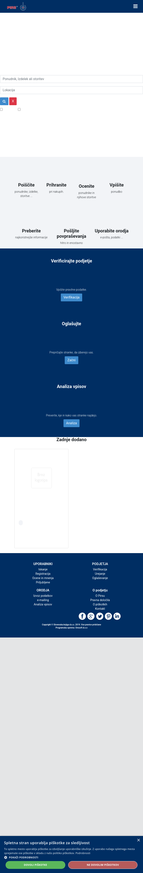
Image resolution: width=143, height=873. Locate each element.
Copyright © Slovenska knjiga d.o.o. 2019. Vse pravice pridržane (71, 625)
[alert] (71, 854)
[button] (71, 857)
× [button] (138, 840)
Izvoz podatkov (42, 595)
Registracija (43, 573)
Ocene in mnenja (43, 578)
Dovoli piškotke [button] (35, 865)
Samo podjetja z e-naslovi (40, 109)
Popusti (9, 109)
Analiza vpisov (43, 604)
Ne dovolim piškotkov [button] (103, 865)
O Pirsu (100, 595)
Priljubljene (43, 582)
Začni (71, 360)
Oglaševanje (100, 578)
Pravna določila (100, 600)
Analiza (71, 423)
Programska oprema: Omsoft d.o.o (72, 628)
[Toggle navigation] (135, 6)
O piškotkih (100, 604)
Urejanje (100, 573)
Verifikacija (71, 297)
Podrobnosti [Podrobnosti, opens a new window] (83, 853)
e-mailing (43, 600)
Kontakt (100, 608)
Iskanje (42, 569)
